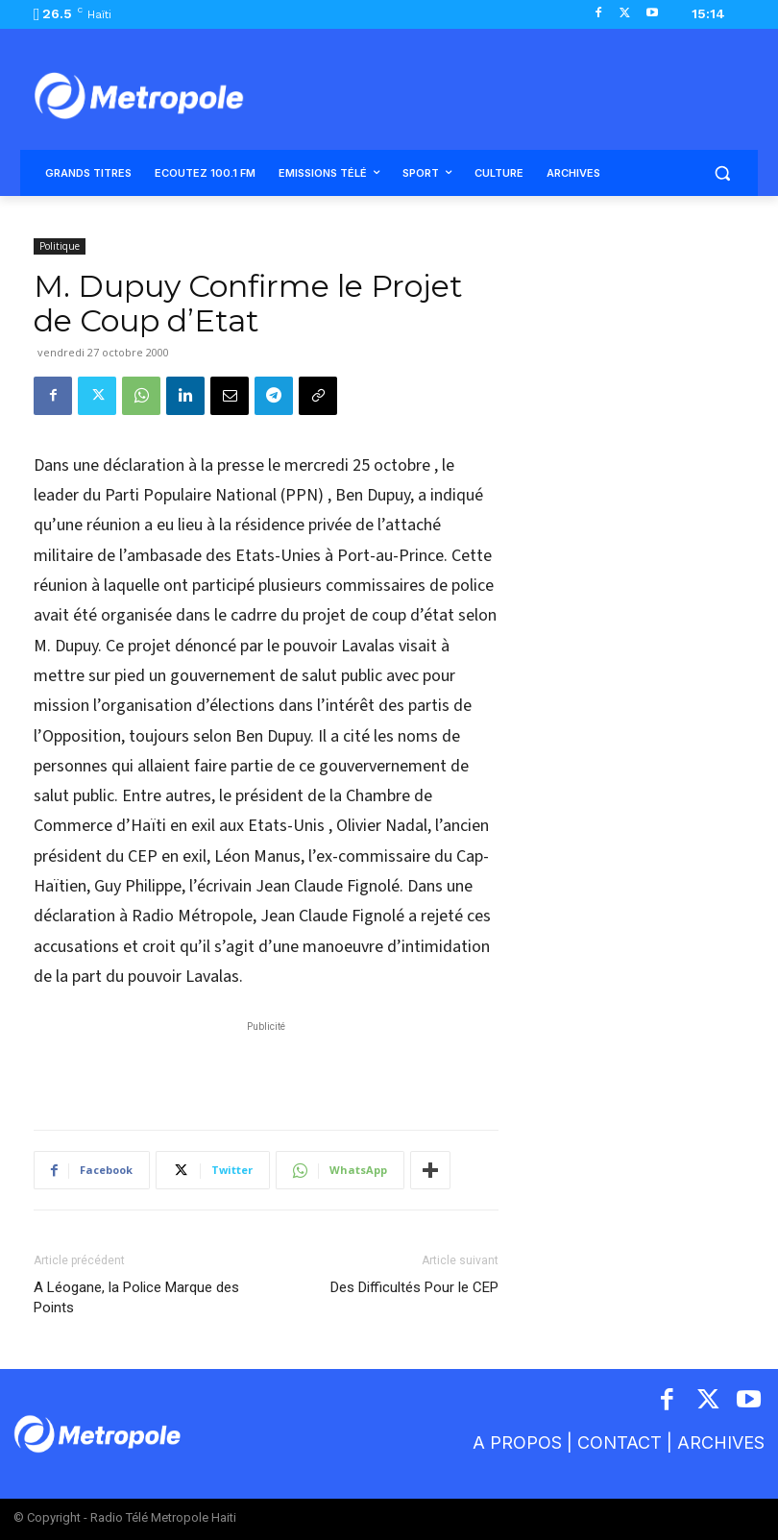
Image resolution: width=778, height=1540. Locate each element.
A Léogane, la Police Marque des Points (136, 1297)
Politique (59, 246)
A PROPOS (520, 1442)
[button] (721, 173)
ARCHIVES (721, 1442)
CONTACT (619, 1442)
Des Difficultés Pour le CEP (414, 1287)
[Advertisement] (266, 1065)
